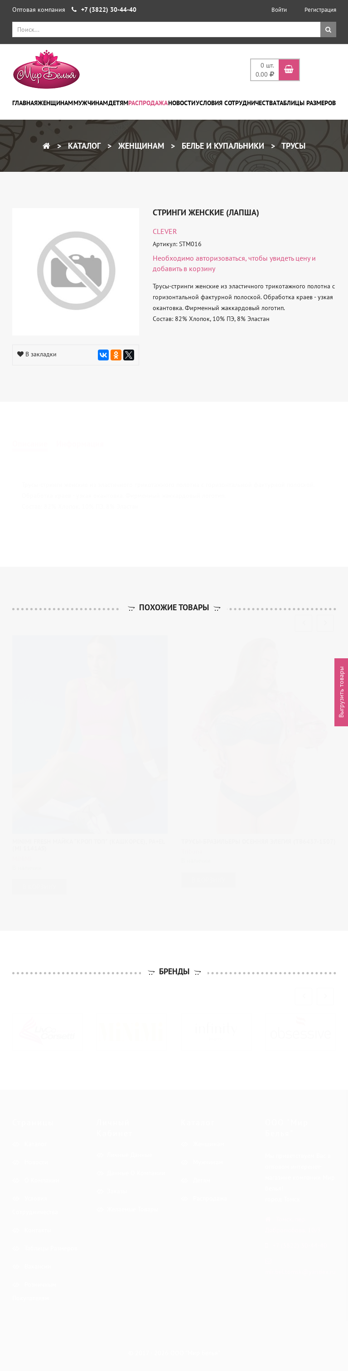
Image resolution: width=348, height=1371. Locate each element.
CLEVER (165, 231)
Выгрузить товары (341, 692)
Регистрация (320, 10)
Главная (25, 103)
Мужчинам (90, 103)
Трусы (292, 146)
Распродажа (148, 103)
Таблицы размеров (306, 103)
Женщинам (55, 103)
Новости (181, 103)
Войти (279, 10)
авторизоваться (220, 258)
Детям (118, 103)
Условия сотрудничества (236, 103)
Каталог (83, 146)
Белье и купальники (221, 146)
